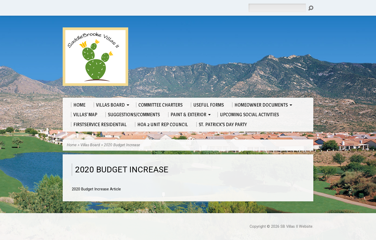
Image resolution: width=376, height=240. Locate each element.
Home (72, 145)
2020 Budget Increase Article (96, 189)
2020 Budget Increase (122, 145)
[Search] (277, 8)
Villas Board (90, 145)
